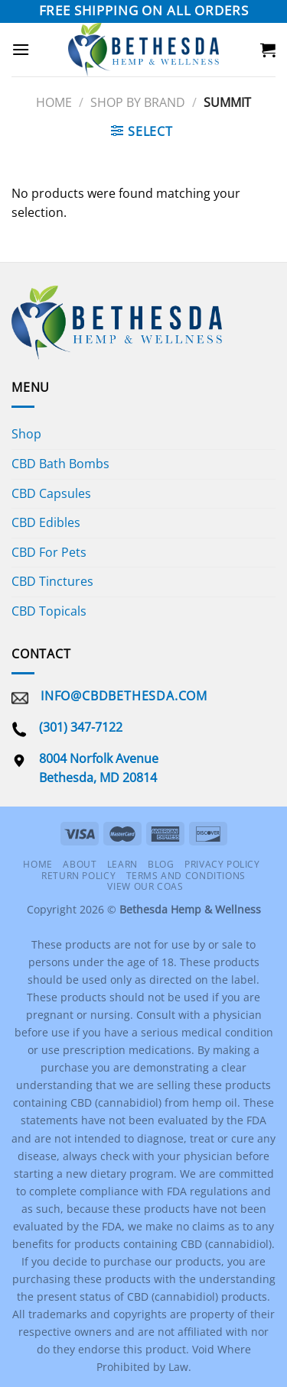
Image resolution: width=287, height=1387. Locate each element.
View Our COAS (145, 886)
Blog (161, 864)
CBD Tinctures (52, 581)
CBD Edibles (45, 522)
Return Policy (78, 875)
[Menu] (20, 49)
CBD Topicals (48, 611)
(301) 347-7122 (80, 727)
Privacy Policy (222, 864)
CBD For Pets (48, 552)
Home (54, 102)
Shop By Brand (137, 102)
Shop (26, 433)
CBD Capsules (51, 493)
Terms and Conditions (186, 875)
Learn (122, 864)
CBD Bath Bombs (60, 463)
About (79, 864)
